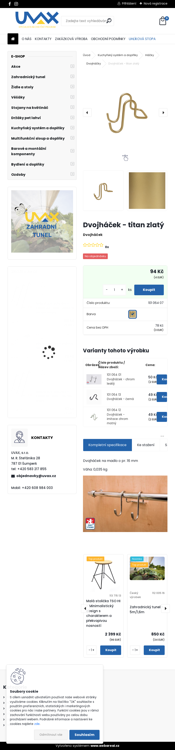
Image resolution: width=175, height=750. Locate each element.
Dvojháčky (93, 63)
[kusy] (114, 290)
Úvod (86, 55)
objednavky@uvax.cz (36, 475)
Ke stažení (146, 444)
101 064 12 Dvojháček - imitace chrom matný (117, 416)
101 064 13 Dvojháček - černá (120, 397)
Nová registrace (155, 3)
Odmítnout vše (50, 735)
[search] (108, 20)
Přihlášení (129, 3)
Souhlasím (84, 734)
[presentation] (87, 112)
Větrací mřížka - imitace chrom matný (54, 346)
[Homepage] (13, 39)
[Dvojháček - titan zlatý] (125, 112)
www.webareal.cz (105, 746)
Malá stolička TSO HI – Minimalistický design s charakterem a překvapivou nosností (103, 613)
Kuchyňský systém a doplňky (118, 55)
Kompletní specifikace (107, 444)
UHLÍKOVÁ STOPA (142, 39)
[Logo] (37, 21)
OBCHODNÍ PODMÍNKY (108, 39)
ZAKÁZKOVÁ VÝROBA (71, 39)
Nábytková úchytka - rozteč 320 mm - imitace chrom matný (55, 308)
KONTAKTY (43, 39)
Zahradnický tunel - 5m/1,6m (146, 609)
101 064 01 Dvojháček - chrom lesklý (121, 379)
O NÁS (26, 39)
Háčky (149, 55)
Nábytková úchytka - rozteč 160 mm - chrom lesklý (54, 396)
